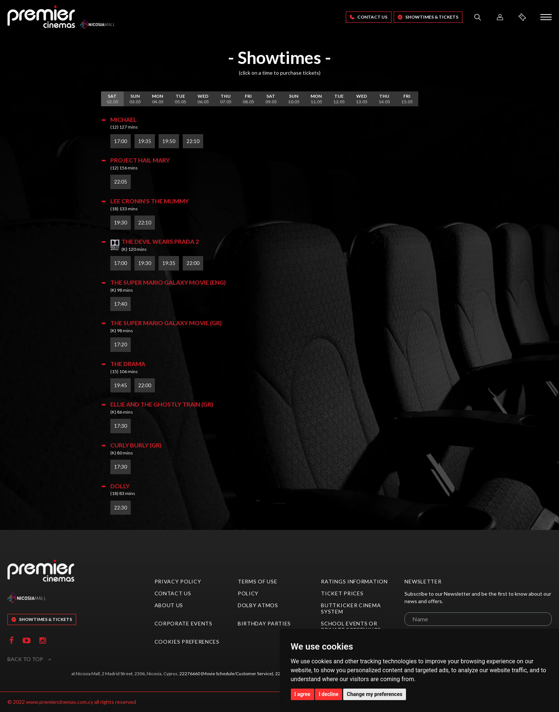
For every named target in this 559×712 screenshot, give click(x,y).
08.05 (248, 98)
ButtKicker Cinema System (351, 608)
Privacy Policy (178, 581)
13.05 (361, 98)
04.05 (157, 98)
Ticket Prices (342, 593)
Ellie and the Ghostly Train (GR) (161, 404)
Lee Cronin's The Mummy (149, 200)
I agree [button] (303, 694)
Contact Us (368, 17)
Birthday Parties (264, 623)
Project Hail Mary (140, 160)
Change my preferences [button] (374, 694)
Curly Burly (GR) (136, 445)
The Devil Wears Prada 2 (160, 241)
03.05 (135, 98)
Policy (248, 593)
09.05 (271, 98)
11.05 (316, 98)
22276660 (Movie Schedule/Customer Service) (226, 673)
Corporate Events (183, 623)
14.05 (384, 98)
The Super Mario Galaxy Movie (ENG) (168, 282)
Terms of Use (257, 581)
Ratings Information (354, 581)
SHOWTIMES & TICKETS (428, 17)
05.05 (180, 98)
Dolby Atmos (258, 605)
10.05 (293, 98)
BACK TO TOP (29, 659)
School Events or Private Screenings (351, 626)
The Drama (127, 363)
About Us (169, 605)
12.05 (339, 98)
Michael (123, 119)
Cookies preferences (187, 641)
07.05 (225, 98)
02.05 (112, 98)
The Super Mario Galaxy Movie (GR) (166, 322)
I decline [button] (328, 694)
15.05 (407, 98)
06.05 (203, 98)
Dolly (120, 485)
